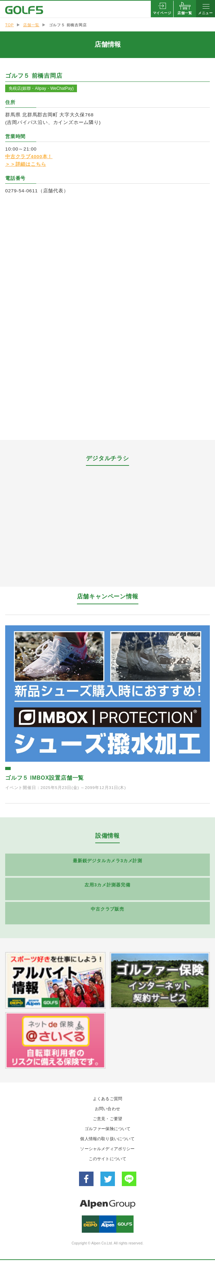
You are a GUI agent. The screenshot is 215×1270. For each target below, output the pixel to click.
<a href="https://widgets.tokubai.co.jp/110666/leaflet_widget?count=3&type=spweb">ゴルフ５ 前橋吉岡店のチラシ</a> (107, 522)
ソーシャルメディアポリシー (107, 1148)
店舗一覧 (184, 13)
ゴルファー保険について (108, 1128)
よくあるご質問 (107, 1098)
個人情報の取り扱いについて (107, 1138)
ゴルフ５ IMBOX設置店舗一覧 (44, 778)
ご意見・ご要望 (107, 1118)
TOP (9, 25)
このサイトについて (107, 1158)
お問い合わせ (107, 1108)
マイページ (162, 13)
